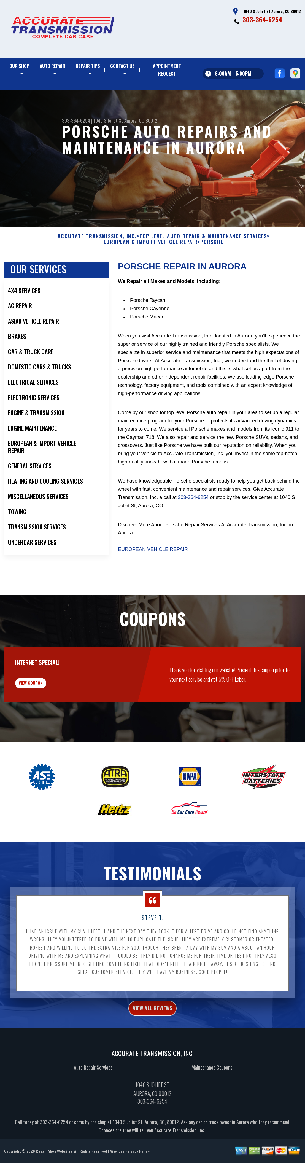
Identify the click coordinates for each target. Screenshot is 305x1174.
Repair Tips (88, 65)
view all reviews (152, 1044)
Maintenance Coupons (211, 1104)
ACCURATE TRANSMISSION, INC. (97, 263)
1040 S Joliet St (108, 120)
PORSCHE (211, 269)
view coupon (45, 714)
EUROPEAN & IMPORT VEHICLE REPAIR (151, 269)
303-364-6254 (262, 19)
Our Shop (19, 65)
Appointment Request (167, 69)
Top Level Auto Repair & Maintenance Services (203, 263)
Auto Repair (52, 65)
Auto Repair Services (93, 1104)
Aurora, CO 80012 (140, 120)
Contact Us (122, 65)
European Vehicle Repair (153, 576)
